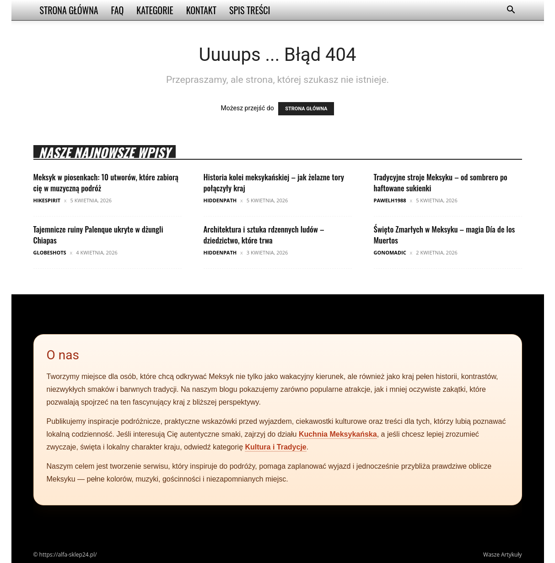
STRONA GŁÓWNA (306, 109)
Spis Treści (249, 10)
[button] (511, 10)
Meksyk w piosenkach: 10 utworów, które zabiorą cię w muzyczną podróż (105, 182)
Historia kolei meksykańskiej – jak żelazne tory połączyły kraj (274, 182)
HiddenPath (220, 200)
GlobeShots (49, 252)
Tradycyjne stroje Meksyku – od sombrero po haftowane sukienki (440, 182)
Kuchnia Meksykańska (338, 434)
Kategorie (154, 10)
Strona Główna (69, 10)
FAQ (117, 10)
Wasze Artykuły (502, 554)
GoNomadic (390, 252)
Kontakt (201, 10)
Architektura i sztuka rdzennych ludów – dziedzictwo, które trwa (264, 234)
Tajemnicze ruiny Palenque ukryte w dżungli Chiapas (98, 234)
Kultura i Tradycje (275, 447)
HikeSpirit (46, 200)
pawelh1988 (390, 200)
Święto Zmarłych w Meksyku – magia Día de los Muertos (444, 234)
